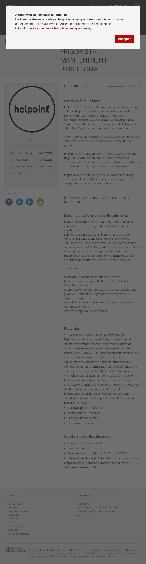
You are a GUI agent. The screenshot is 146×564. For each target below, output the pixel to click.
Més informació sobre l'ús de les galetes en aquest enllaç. (53, 28)
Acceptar (124, 39)
